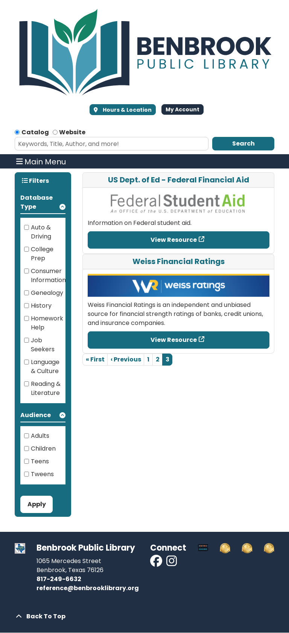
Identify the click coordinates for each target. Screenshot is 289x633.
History (41, 305)
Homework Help (47, 323)
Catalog (35, 132)
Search (243, 143)
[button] (42, 203)
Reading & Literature (46, 388)
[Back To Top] (144, 616)
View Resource (174, 239)
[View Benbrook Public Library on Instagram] (171, 563)
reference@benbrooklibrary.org (88, 588)
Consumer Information (48, 275)
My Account (182, 109)
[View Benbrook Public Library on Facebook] (156, 563)
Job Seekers (43, 345)
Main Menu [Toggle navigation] (41, 161)
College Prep (42, 254)
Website (72, 132)
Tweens (42, 474)
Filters (35, 180)
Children (43, 448)
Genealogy (47, 292)
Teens (40, 461)
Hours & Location (127, 110)
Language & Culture (45, 366)
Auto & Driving (41, 232)
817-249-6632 (59, 579)
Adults (40, 435)
